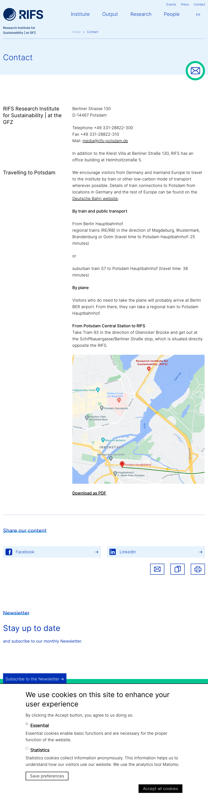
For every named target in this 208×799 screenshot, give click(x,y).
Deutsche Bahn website (95, 198)
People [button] (172, 14)
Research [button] (141, 14)
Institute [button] (80, 14)
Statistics (39, 750)
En (198, 14)
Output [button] (110, 14)
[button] (177, 569)
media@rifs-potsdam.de (105, 140)
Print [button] (198, 569)
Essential (39, 725)
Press (185, 4)
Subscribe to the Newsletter (32, 679)
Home (76, 32)
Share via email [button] (157, 569)
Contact (199, 4)
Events (171, 4)
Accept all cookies (160, 788)
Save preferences (47, 776)
